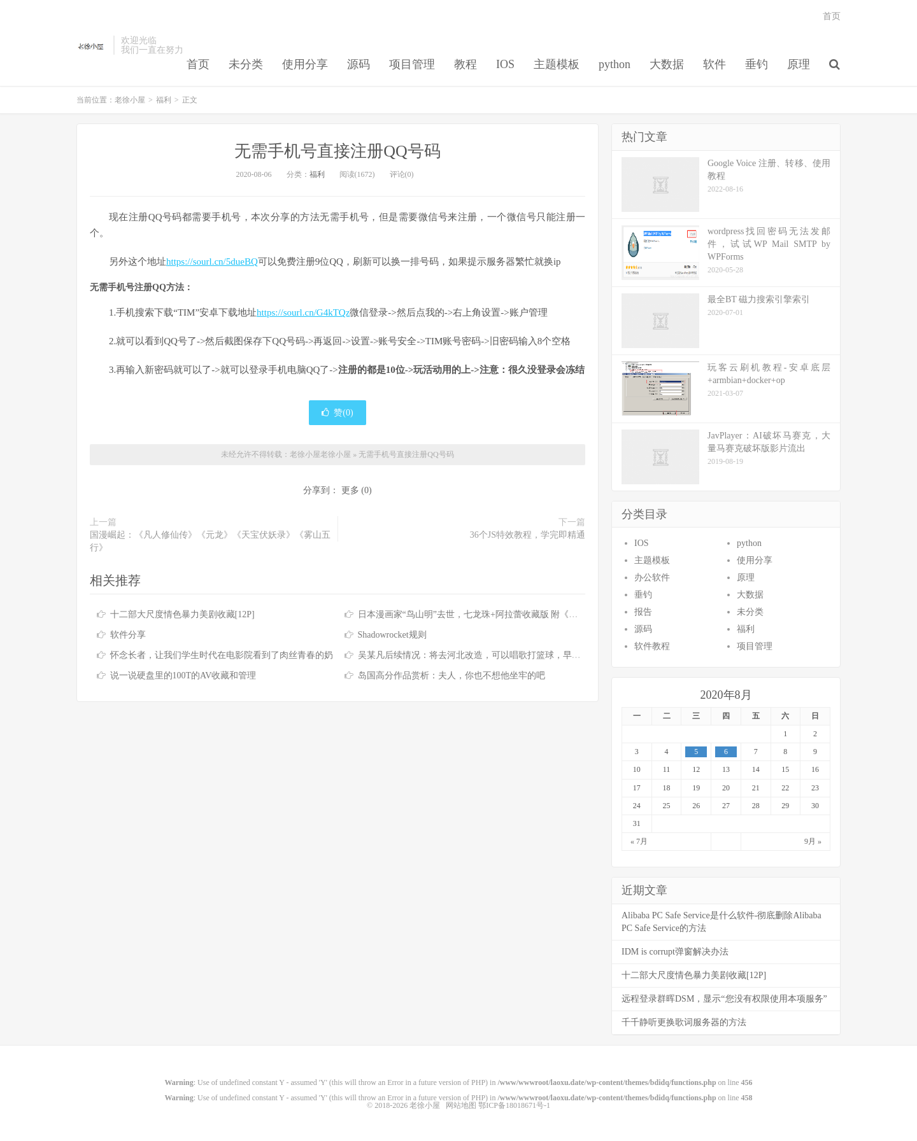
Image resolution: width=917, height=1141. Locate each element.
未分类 (246, 64)
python (614, 64)
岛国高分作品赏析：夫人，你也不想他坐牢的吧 (451, 675)
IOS (505, 64)
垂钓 (756, 64)
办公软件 (652, 577)
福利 (163, 99)
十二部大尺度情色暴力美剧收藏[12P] (182, 614)
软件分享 (128, 635)
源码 (358, 64)
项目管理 (412, 64)
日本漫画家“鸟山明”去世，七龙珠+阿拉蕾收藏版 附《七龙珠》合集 (490, 614)
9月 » (812, 841)
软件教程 (652, 646)
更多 (350, 490)
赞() (337, 412)
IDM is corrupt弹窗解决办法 (675, 951)
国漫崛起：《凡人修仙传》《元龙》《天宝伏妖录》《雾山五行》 (210, 541)
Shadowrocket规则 (392, 635)
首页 (198, 64)
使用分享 (305, 64)
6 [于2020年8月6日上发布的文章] (726, 751)
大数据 (667, 64)
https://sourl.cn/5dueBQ (212, 261)
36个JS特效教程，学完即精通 (527, 535)
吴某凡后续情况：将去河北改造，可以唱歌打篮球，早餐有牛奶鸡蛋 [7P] (500, 655)
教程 (465, 64)
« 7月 (639, 841)
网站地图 (461, 1105)
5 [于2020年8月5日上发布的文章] (696, 751)
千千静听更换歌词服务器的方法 (684, 1022)
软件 (714, 64)
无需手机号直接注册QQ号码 (337, 151)
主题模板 (556, 64)
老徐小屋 (91, 45)
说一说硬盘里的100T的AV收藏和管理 (183, 675)
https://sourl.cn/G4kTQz (303, 312)
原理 (798, 64)
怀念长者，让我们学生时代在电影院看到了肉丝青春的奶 (221, 655)
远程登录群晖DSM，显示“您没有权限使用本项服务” (724, 999)
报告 (643, 612)
